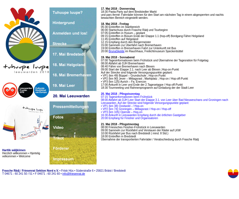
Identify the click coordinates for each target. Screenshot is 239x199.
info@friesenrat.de (74, 173)
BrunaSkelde (116, 51)
